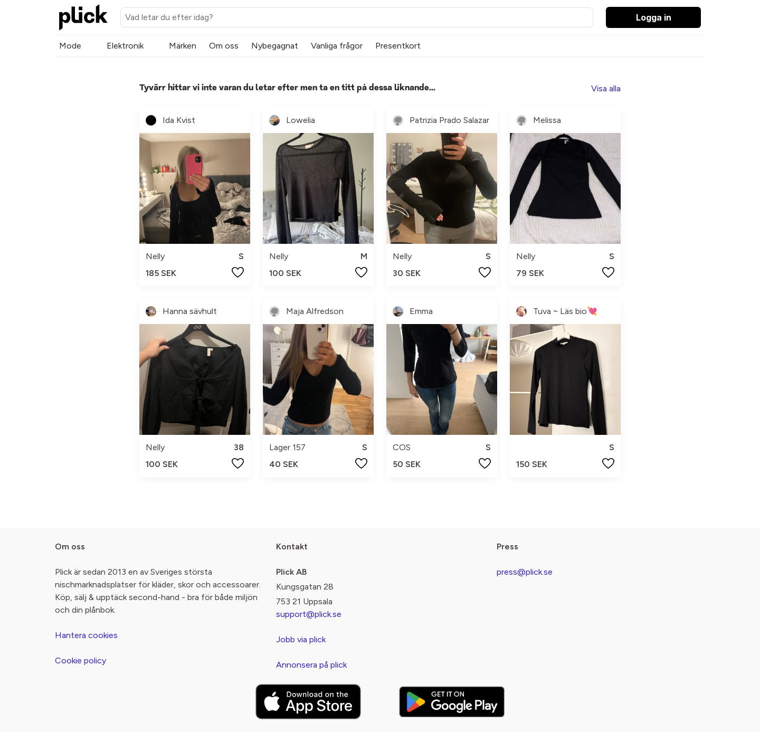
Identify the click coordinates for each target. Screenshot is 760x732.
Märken (182, 46)
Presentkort (398, 46)
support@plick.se (308, 614)
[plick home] (83, 17)
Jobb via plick (301, 639)
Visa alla (606, 88)
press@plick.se (525, 572)
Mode (70, 46)
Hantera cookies (86, 635)
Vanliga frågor (337, 46)
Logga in (653, 17)
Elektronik (125, 46)
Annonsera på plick (311, 665)
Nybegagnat (274, 46)
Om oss (224, 46)
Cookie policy (80, 660)
